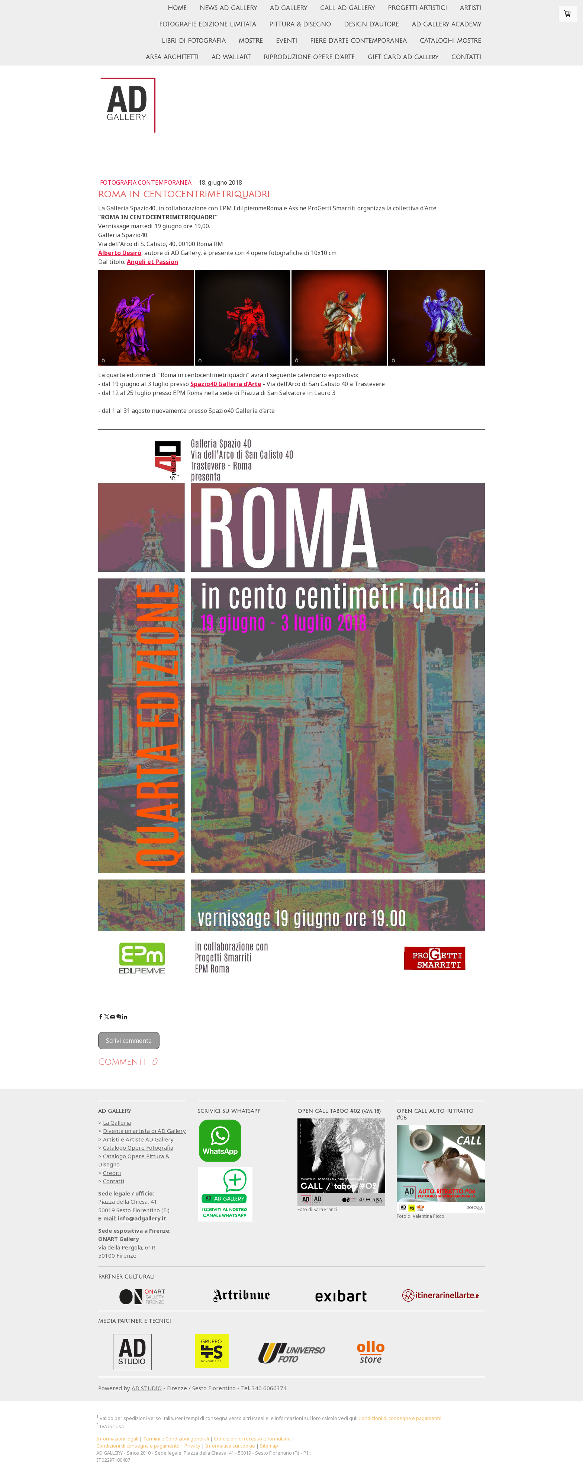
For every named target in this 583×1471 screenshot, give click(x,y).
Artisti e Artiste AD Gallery (138, 1139)
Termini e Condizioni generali (176, 1438)
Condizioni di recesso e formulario (252, 1438)
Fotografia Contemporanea (146, 182)
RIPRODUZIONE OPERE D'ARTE (309, 57)
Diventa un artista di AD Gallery (144, 1130)
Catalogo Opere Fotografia (138, 1147)
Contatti (113, 1181)
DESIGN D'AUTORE (371, 24)
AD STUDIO (147, 1388)
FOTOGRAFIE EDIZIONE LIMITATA (207, 24)
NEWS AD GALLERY (228, 8)
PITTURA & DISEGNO (300, 24)
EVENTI (286, 41)
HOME (177, 8)
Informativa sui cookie (230, 1445)
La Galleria (117, 1122)
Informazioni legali (117, 1438)
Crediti (112, 1173)
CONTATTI (466, 57)
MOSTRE (251, 41)
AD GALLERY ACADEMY (446, 24)
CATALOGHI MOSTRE (450, 41)
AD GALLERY (288, 8)
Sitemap (269, 1445)
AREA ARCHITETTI (172, 57)
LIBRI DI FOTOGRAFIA (194, 41)
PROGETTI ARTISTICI (417, 8)
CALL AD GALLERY (347, 8)
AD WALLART (231, 57)
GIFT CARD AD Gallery (403, 57)
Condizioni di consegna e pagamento (400, 1418)
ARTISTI (470, 8)
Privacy (192, 1445)
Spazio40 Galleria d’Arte (225, 384)
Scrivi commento (129, 1041)
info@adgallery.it (142, 1218)
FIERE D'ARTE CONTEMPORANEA (358, 41)
